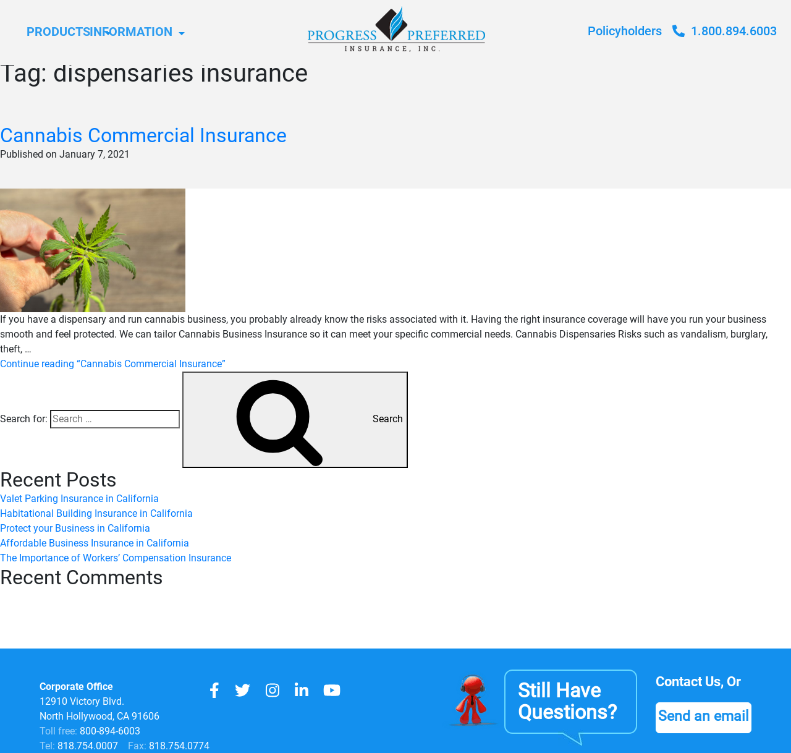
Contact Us (691, 681)
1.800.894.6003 (724, 30)
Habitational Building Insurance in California (96, 513)
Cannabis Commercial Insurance (143, 135)
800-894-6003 (110, 731)
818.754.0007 (86, 746)
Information (191, 32)
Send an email (705, 716)
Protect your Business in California (75, 528)
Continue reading (113, 364)
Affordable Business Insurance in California (94, 543)
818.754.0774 (177, 746)
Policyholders (625, 30)
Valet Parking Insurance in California (79, 498)
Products (64, 32)
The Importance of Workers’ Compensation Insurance (115, 558)
